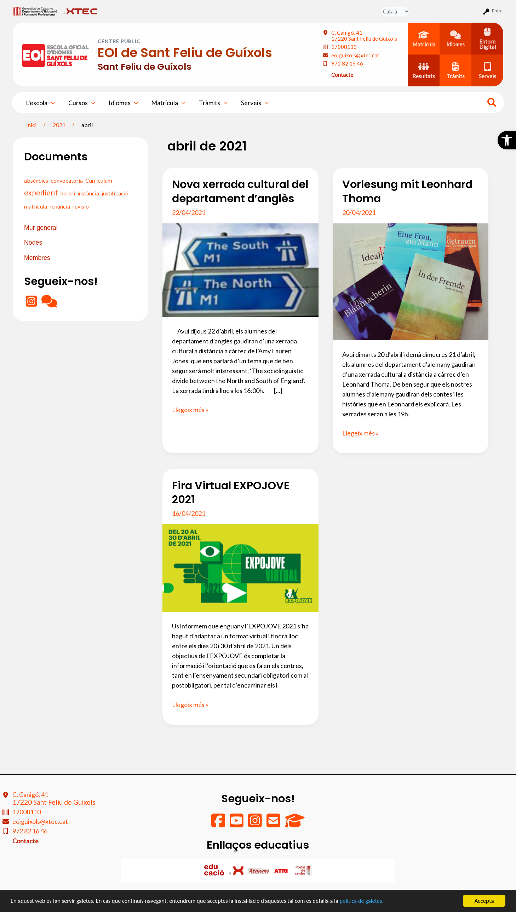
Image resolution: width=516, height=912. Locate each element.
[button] (507, 140)
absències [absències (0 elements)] (36, 180)
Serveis (251, 102)
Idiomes (121, 102)
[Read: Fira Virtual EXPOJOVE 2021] (240, 567)
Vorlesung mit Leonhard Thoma (407, 191)
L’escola (40, 102)
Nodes (33, 242)
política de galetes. (373, 901)
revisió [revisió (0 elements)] (81, 206)
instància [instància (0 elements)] (88, 193)
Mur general (41, 227)
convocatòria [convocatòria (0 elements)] (67, 180)
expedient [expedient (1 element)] (41, 192)
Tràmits (210, 102)
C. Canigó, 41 (364, 35)
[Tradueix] (395, 11)
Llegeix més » (190, 410)
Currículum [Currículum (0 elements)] (98, 180)
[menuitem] (35, 11)
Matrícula (166, 102)
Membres (37, 257)
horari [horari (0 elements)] (68, 193)
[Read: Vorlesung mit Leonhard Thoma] (410, 281)
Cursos (80, 102)
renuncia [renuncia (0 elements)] (60, 206)
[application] (51, 102)
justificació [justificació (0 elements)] (115, 193)
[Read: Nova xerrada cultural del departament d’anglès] (240, 269)
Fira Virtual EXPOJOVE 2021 (230, 492)
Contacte (342, 75)
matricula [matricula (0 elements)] (35, 206)
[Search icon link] (492, 103)
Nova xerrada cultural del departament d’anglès (240, 191)
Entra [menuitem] (497, 10)
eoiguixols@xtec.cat (355, 55)
